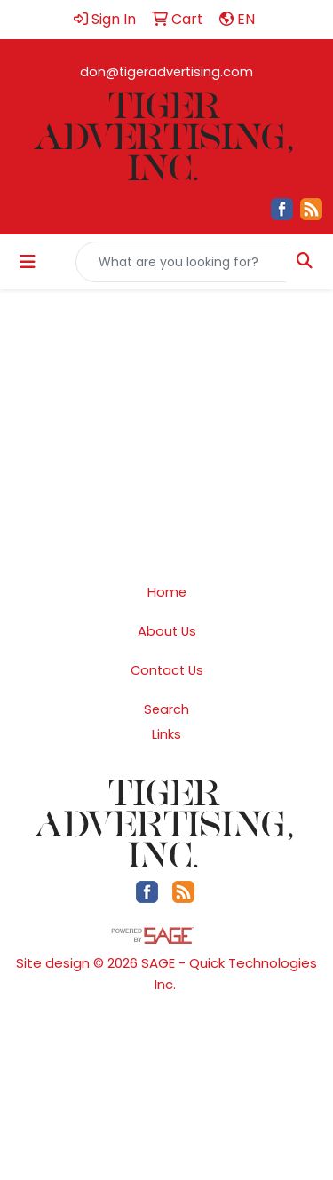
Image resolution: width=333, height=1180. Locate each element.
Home (166, 592)
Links (166, 734)
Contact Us (167, 670)
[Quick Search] (181, 262)
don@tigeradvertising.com (166, 72)
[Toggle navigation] (27, 261)
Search (166, 709)
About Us (167, 631)
